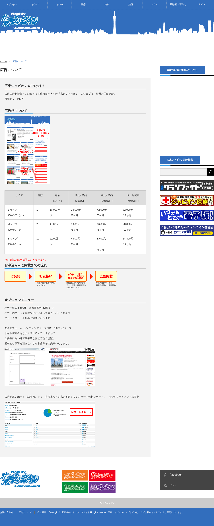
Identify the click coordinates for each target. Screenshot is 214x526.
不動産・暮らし (178, 4)
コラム (154, 4)
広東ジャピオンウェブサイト (75, 512)
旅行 (130, 4)
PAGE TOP (107, 502)
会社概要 (41, 512)
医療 (83, 4)
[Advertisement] (185, 37)
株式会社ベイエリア (150, 512)
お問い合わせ (6, 512)
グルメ (35, 4)
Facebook (176, 474)
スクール (59, 4)
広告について (25, 512)
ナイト (201, 4)
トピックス (12, 4)
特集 (107, 4)
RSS (173, 485)
